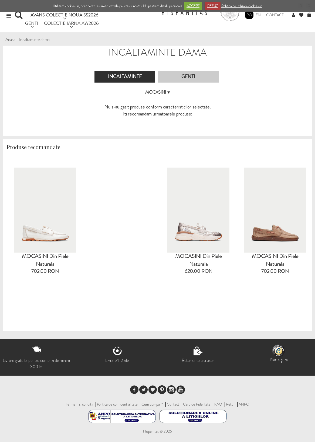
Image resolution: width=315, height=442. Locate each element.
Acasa (10, 39)
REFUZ (212, 5)
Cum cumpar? (152, 404)
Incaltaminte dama (34, 39)
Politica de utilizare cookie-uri (241, 5)
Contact (275, 15)
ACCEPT (193, 5)
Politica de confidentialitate (117, 404)
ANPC (244, 404)
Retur (230, 404)
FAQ (218, 404)
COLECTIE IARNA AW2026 (71, 23)
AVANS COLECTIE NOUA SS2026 (65, 15)
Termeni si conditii (79, 404)
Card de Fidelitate (197, 404)
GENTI (31, 23)
